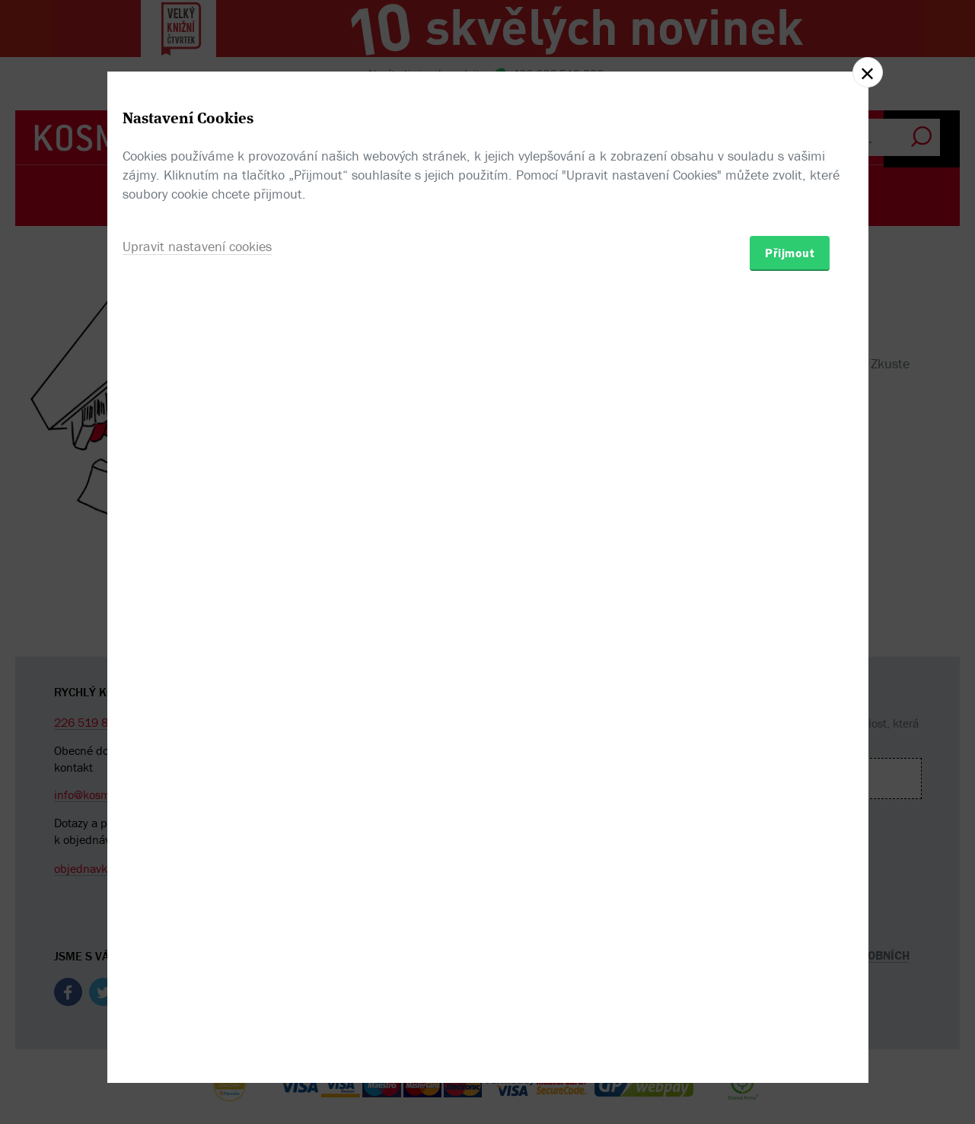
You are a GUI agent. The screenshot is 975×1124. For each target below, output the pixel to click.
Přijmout (789, 650)
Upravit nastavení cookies (197, 644)
